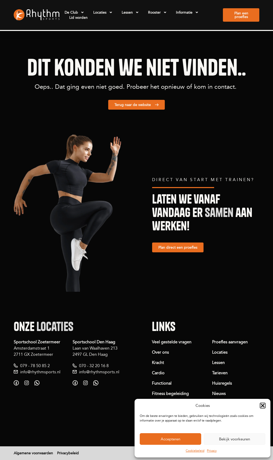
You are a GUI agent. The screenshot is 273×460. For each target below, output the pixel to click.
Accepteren (170, 439)
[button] (262, 405)
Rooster (157, 12)
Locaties (103, 12)
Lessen (130, 12)
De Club (74, 12)
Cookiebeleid (195, 450)
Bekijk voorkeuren (234, 439)
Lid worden (78, 17)
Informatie (187, 12)
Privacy (212, 450)
